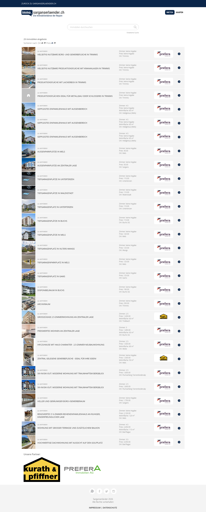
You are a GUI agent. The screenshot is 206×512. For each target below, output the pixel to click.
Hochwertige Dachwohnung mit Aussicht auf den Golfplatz (70, 442)
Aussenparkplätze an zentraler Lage (57, 165)
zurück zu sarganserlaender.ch (38, 3)
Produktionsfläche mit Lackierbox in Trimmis (61, 82)
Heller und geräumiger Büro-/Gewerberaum (61, 401)
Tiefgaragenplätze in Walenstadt (55, 193)
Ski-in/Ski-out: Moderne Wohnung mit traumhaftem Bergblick (70, 373)
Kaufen (179, 12)
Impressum (95, 507)
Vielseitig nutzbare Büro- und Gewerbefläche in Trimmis (67, 54)
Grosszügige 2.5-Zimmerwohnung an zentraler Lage (65, 317)
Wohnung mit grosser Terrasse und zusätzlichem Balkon (68, 427)
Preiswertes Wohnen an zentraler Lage (58, 330)
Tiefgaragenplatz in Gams (51, 276)
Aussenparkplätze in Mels (51, 151)
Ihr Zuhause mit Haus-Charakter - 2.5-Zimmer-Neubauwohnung (70, 344)
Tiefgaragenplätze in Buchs (52, 220)
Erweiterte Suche (133, 33)
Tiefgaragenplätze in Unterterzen (55, 179)
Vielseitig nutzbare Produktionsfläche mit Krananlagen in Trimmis (73, 68)
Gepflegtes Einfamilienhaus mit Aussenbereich (62, 109)
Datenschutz (110, 507)
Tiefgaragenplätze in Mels (51, 234)
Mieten (170, 12)
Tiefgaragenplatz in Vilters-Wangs (56, 248)
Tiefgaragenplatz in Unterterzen (55, 207)
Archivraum (43, 304)
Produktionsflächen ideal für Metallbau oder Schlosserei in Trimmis (75, 96)
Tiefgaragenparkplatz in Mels (53, 262)
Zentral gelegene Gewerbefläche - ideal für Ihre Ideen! (66, 358)
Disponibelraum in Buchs (50, 290)
